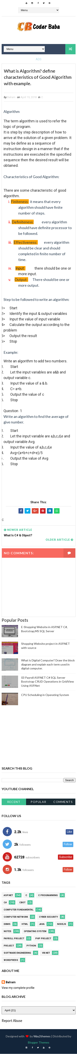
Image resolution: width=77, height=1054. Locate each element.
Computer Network (16, 917)
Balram (11, 982)
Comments (63, 802)
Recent (13, 802)
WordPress (11, 960)
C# (5, 902)
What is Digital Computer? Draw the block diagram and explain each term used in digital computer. (48, 664)
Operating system (35, 931)
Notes (7, 931)
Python (31, 946)
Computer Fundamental (18, 910)
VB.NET (46, 953)
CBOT (22, 902)
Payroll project (14, 938)
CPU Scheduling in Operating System (45, 695)
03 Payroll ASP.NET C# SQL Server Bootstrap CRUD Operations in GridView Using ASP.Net (47, 682)
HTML (25, 924)
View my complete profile (18, 988)
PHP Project (43, 938)
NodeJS (61, 924)
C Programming (48, 895)
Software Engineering (17, 953)
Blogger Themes (38, 1042)
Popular (38, 802)
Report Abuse (12, 1021)
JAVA (42, 924)
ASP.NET (8, 895)
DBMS (7, 924)
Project (9, 946)
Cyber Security (48, 917)
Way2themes (42, 1036)
